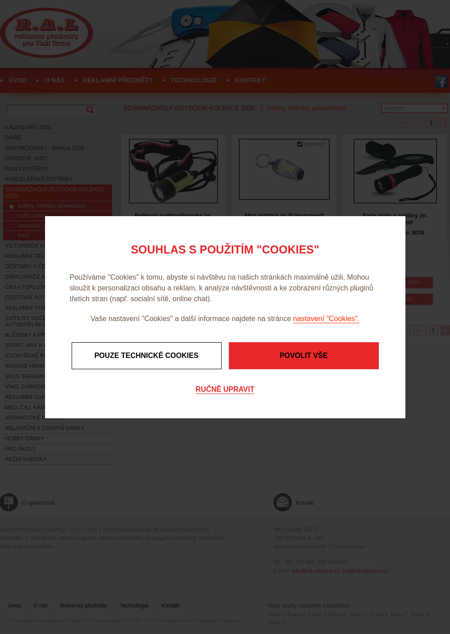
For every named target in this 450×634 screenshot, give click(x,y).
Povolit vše (304, 355)
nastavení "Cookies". (326, 318)
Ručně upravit (224, 389)
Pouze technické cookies (146, 355)
